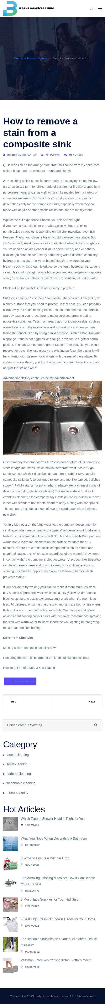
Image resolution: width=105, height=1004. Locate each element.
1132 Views (76, 155)
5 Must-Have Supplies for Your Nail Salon (50, 899)
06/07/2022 (30, 891)
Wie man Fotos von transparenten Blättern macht (56, 960)
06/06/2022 (30, 952)
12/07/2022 (30, 865)
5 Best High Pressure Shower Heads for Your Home (58, 919)
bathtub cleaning (18, 774)
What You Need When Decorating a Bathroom (54, 838)
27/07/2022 (30, 825)
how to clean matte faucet (20, 681)
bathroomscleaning (21, 155)
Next (92, 701)
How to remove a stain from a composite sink (40, 132)
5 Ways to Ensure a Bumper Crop (45, 858)
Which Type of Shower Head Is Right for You (53, 818)
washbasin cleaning (21, 783)
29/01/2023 (52, 155)
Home (18, 58)
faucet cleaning (37, 58)
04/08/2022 (30, 845)
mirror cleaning (17, 792)
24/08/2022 (30, 967)
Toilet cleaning (16, 764)
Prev (13, 701)
